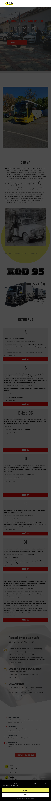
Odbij (25, 795)
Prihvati (25, 790)
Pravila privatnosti (21, 798)
